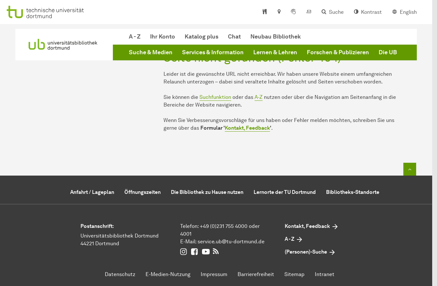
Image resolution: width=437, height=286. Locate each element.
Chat (234, 36)
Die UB (388, 52)
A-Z (259, 97)
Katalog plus (201, 36)
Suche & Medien (150, 52)
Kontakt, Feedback (247, 128)
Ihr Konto (162, 36)
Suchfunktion (215, 97)
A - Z (134, 36)
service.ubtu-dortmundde (231, 241)
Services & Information (213, 52)
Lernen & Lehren (275, 52)
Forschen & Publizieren (338, 52)
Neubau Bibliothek (275, 36)
